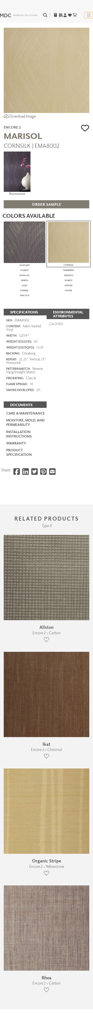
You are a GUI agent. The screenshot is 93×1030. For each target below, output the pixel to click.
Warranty (16, 691)
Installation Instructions (19, 682)
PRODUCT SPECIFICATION (19, 700)
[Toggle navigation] (88, 15)
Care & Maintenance (25, 661)
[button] (85, 128)
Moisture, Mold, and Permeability (25, 670)
